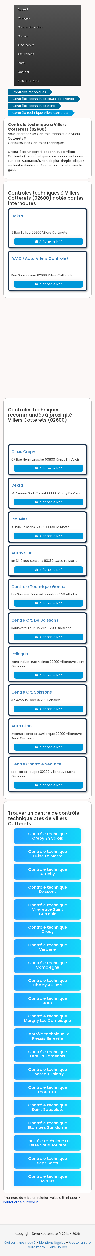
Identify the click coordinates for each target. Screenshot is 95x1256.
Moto (21, 63)
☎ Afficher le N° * (48, 241)
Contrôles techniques (29, 92)
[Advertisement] (47, 348)
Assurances (26, 54)
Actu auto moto (28, 81)
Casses (23, 36)
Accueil (23, 9)
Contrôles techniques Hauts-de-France (43, 99)
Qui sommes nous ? (20, 1242)
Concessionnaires (30, 27)
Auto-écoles (26, 45)
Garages (24, 18)
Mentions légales (52, 1242)
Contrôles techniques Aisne (33, 106)
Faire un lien (58, 1247)
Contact (23, 72)
